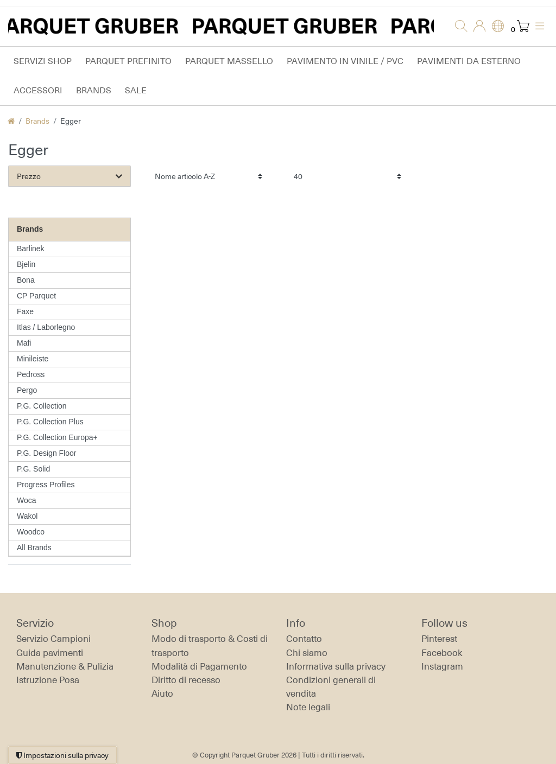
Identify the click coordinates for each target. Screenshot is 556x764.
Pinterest (439, 638)
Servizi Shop (43, 61)
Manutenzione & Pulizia (64, 666)
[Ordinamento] (208, 176)
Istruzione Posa (47, 679)
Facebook (442, 652)
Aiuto (162, 693)
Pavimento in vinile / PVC (345, 61)
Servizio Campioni (53, 638)
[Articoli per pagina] (347, 176)
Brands (93, 90)
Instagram (442, 666)
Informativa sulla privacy (336, 666)
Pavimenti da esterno (469, 61)
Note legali (308, 707)
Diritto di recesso (185, 679)
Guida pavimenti (49, 652)
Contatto (304, 638)
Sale (136, 90)
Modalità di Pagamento (199, 666)
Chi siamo (306, 652)
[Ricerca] (458, 27)
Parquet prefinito (128, 61)
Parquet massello (229, 61)
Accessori (38, 90)
